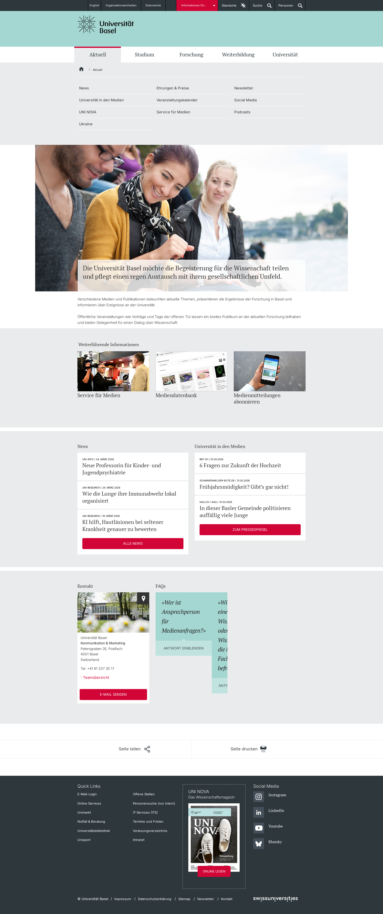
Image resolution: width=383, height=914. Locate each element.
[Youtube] (268, 828)
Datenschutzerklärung (154, 899)
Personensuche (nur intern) (154, 803)
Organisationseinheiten (123, 5)
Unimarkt (84, 812)
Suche (255, 7)
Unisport (83, 840)
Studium (144, 54)
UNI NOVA (87, 112)
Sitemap (184, 899)
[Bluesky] (267, 844)
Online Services (89, 803)
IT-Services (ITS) (145, 812)
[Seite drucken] (249, 749)
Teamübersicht (96, 677)
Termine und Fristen (148, 821)
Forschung (191, 54)
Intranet (138, 840)
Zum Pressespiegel (250, 529)
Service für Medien (173, 112)
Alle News (133, 543)
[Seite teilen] (134, 749)
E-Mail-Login (87, 794)
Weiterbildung (238, 54)
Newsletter (243, 88)
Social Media (245, 100)
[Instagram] (269, 797)
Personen (284, 7)
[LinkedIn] (268, 812)
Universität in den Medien (101, 100)
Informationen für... (194, 5)
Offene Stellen (144, 794)
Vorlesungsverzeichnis (150, 831)
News (84, 88)
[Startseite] (81, 70)
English (94, 5)
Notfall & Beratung (91, 821)
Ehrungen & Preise (173, 88)
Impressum (122, 899)
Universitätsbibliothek (93, 831)
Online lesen (214, 871)
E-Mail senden (113, 694)
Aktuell (97, 54)
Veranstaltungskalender (177, 100)
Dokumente (156, 5)
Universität (285, 54)
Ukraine (86, 124)
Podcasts (242, 112)
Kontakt (226, 899)
